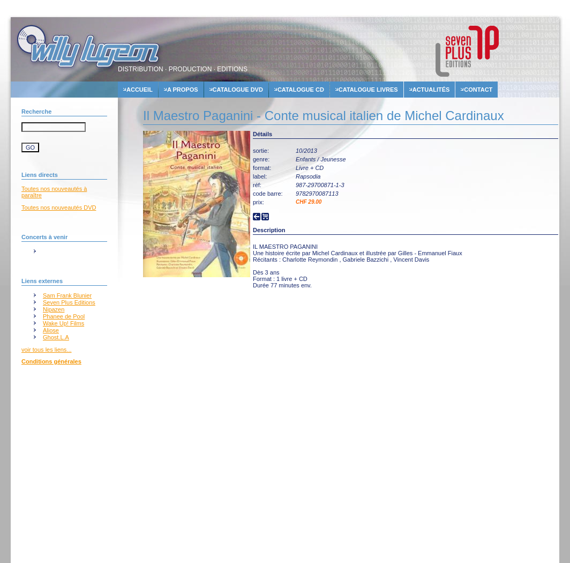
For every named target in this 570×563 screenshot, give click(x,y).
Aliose (51, 330)
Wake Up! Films (63, 323)
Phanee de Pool (64, 316)
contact (478, 89)
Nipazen (53, 309)
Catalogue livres (368, 89)
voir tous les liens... (46, 349)
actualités (431, 89)
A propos (182, 89)
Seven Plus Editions (69, 302)
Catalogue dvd (238, 89)
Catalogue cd (301, 89)
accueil (139, 89)
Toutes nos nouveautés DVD (58, 207)
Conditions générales (51, 361)
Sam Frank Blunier (67, 295)
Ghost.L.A (56, 337)
